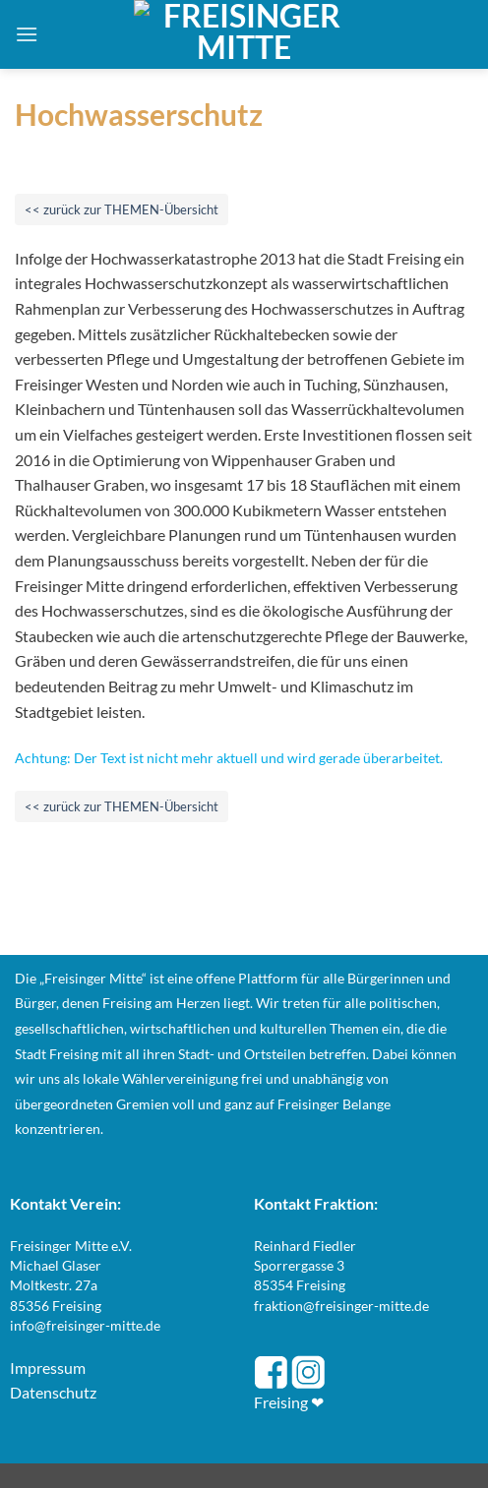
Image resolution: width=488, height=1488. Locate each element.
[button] (26, 34)
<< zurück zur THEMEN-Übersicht (121, 209)
